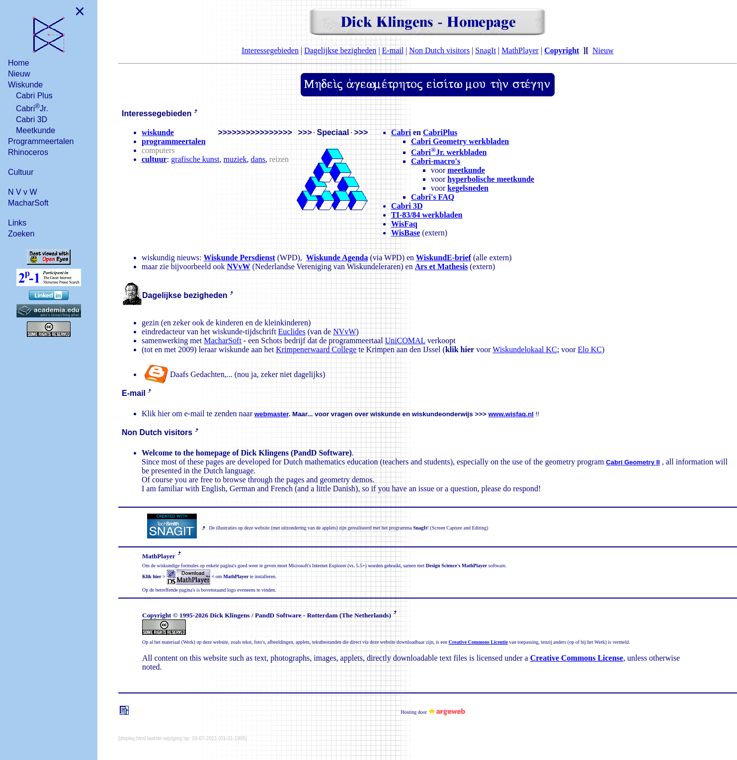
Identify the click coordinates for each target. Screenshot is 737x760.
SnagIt (485, 50)
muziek (234, 159)
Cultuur (21, 172)
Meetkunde (35, 130)
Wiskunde (25, 84)
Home (18, 63)
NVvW (238, 266)
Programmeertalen (41, 141)
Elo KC (590, 349)
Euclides (292, 331)
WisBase (405, 232)
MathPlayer (520, 50)
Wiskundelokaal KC (524, 349)
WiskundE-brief (443, 257)
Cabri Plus (34, 95)
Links (17, 223)
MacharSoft (28, 203)
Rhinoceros (28, 152)
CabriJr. (32, 107)
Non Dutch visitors (439, 50)
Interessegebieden (270, 50)
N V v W (22, 192)
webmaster (271, 414)
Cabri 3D (31, 119)
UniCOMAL (405, 340)
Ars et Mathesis (441, 266)
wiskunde (158, 132)
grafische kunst (195, 159)
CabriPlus (440, 132)
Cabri (401, 132)
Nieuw (19, 74)
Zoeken (21, 233)
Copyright (561, 50)
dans (258, 159)
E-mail (393, 50)
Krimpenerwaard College (316, 349)
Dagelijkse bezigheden (340, 50)
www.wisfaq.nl (510, 414)
